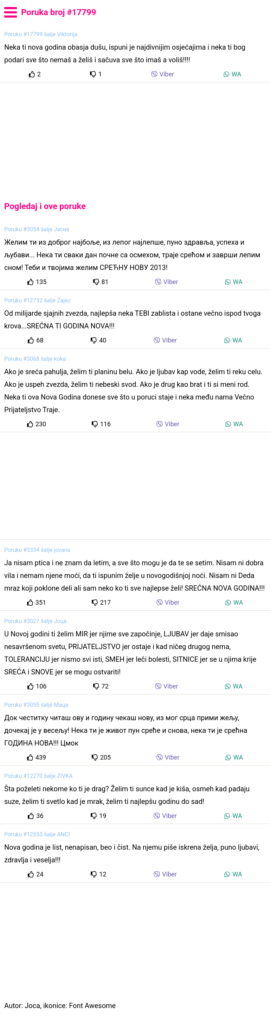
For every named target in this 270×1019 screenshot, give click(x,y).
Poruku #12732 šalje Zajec (37, 300)
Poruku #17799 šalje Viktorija (40, 34)
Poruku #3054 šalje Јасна (36, 229)
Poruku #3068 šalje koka (35, 359)
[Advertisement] (135, 136)
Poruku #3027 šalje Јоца (35, 621)
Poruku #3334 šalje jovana (37, 550)
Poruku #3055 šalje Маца (36, 705)
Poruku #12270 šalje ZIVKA (38, 776)
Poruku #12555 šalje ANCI (37, 834)
